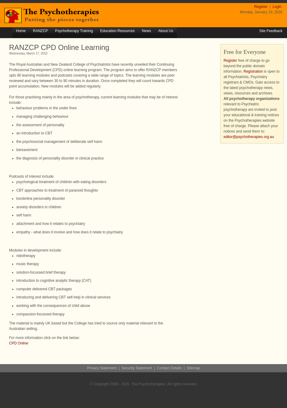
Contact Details (169, 368)
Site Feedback (270, 31)
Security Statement (136, 368)
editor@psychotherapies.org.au (249, 137)
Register (261, 7)
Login (276, 7)
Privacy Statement (101, 368)
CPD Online (18, 343)
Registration (253, 71)
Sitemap (193, 368)
